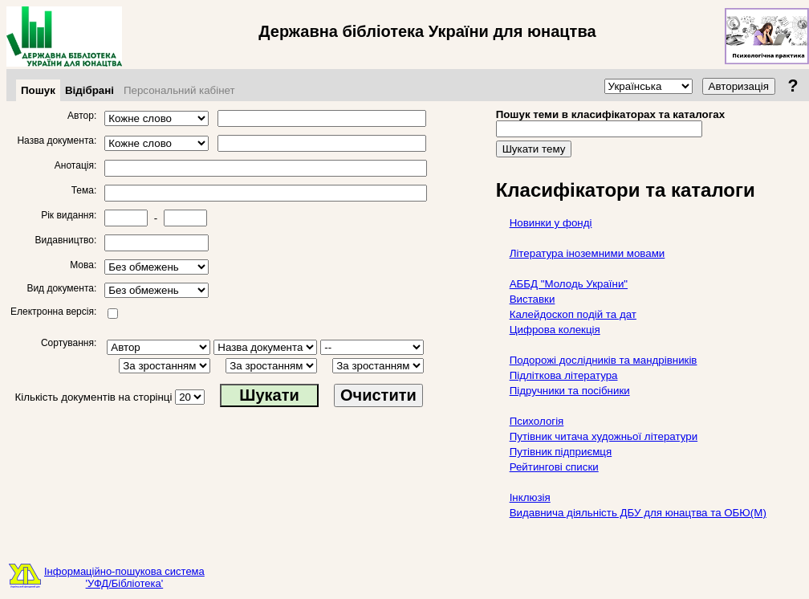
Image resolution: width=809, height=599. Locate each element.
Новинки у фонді (551, 223)
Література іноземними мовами (587, 253)
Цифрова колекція (555, 330)
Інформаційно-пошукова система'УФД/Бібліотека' (124, 577)
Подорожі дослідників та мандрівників (603, 360)
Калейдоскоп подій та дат (573, 314)
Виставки (532, 299)
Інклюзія (530, 497)
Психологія (537, 421)
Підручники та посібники (570, 391)
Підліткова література (564, 375)
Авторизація (739, 86)
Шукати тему (534, 149)
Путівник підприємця (561, 452)
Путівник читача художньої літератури (603, 436)
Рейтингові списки (554, 467)
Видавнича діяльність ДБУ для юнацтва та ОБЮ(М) (638, 513)
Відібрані (89, 90)
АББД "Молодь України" (569, 284)
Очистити (378, 395)
